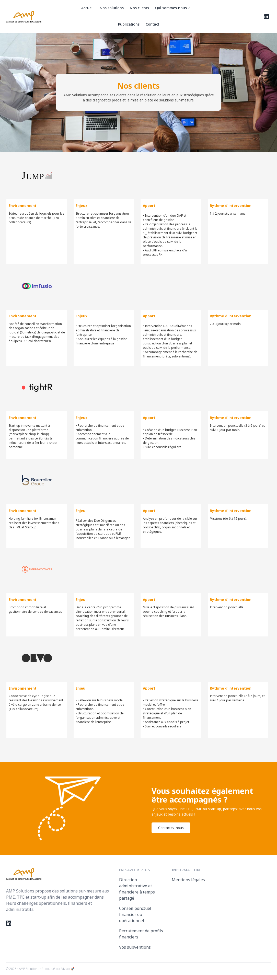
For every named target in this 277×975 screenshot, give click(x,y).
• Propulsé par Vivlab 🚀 (57, 969)
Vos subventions (135, 947)
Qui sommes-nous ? (172, 7)
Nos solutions (112, 7)
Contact (152, 24)
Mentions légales (188, 880)
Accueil (87, 7)
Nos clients (139, 7)
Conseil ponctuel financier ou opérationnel (135, 914)
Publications (129, 24)
